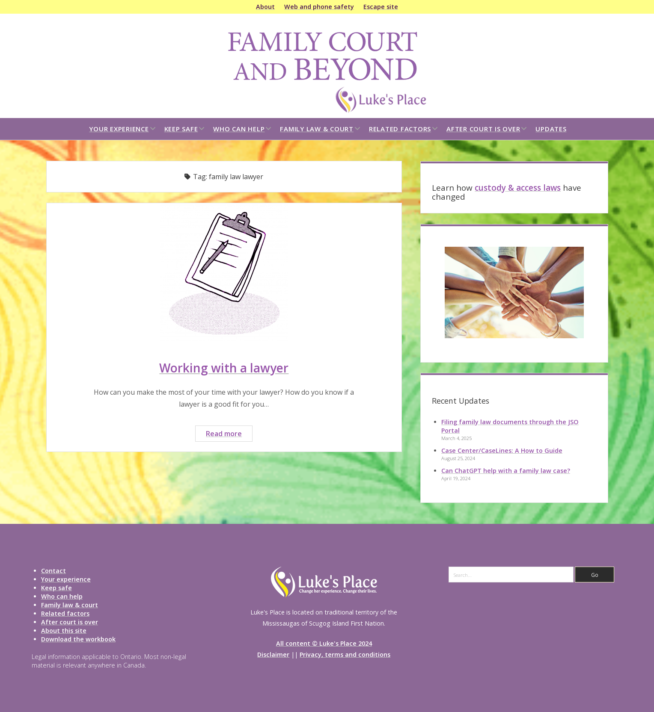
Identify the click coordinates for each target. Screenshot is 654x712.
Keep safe (181, 128)
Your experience (119, 128)
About (265, 7)
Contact (53, 571)
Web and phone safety (319, 7)
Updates (550, 128)
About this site (63, 630)
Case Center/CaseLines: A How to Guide (501, 450)
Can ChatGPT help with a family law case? (505, 471)
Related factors (400, 128)
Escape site (380, 7)
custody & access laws (518, 187)
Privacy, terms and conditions (345, 654)
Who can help (239, 128)
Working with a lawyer (223, 368)
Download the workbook (78, 639)
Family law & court (317, 128)
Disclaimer (273, 654)
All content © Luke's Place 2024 (324, 643)
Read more (229, 434)
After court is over (483, 128)
